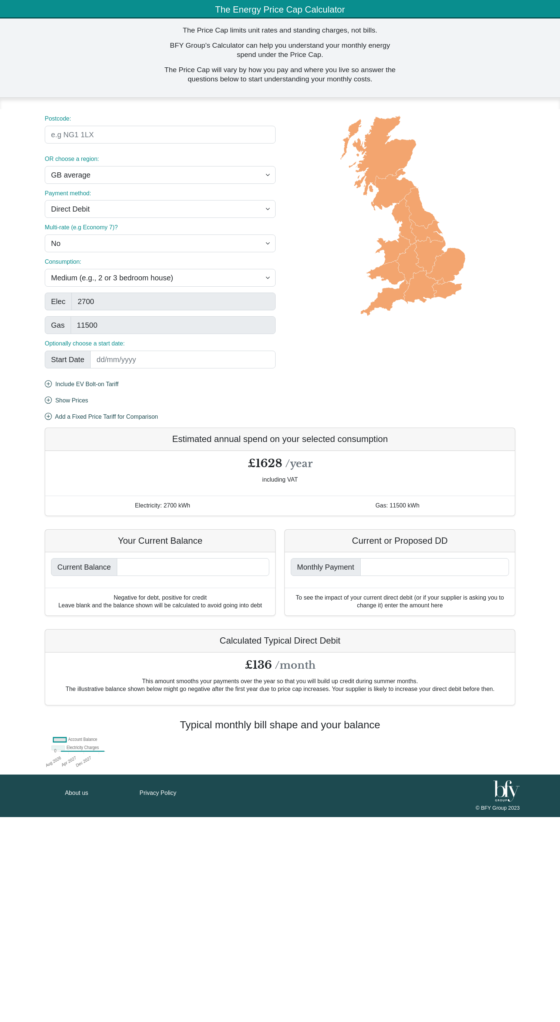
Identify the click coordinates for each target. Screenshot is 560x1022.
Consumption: (63, 262)
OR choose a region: (72, 159)
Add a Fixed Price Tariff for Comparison (101, 417)
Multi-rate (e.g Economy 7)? (81, 227)
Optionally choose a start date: (85, 343)
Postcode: (58, 118)
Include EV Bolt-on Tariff (82, 384)
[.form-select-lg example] (160, 175)
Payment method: (68, 193)
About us (76, 998)
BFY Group (494, 1013)
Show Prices (66, 401)
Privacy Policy (157, 998)
